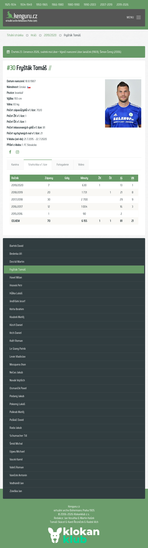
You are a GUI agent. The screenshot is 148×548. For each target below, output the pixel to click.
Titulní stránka (15, 35)
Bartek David (16, 245)
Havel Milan (16, 277)
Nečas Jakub (16, 372)
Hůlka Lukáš (16, 293)
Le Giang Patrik (18, 348)
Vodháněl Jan (17, 483)
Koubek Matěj (17, 317)
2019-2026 (123, 4)
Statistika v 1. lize (37, 164)
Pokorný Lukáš (17, 404)
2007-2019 (106, 4)
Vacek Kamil (16, 459)
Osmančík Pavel (18, 388)
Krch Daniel (16, 332)
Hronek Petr (16, 285)
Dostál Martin (17, 261)
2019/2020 (50, 35)
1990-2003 (90, 4)
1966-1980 (58, 4)
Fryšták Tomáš (18, 269)
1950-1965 (42, 4)
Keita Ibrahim (17, 309)
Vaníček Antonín (18, 475)
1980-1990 (74, 4)
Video (81, 164)
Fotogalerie (63, 164)
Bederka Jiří (16, 253)
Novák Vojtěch (17, 380)
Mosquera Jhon (18, 364)
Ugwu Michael (17, 451)
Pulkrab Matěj (17, 411)
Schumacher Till (18, 435)
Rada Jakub (16, 427)
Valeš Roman (17, 467)
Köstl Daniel (16, 324)
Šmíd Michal (16, 443)
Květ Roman (16, 340)
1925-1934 (10, 4)
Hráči (33, 35)
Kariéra (15, 164)
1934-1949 (26, 4)
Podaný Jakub (17, 396)
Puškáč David (17, 419)
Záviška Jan (16, 491)
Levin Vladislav (17, 356)
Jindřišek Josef (17, 301)
